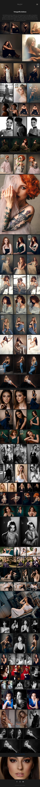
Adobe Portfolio (22, 785)
